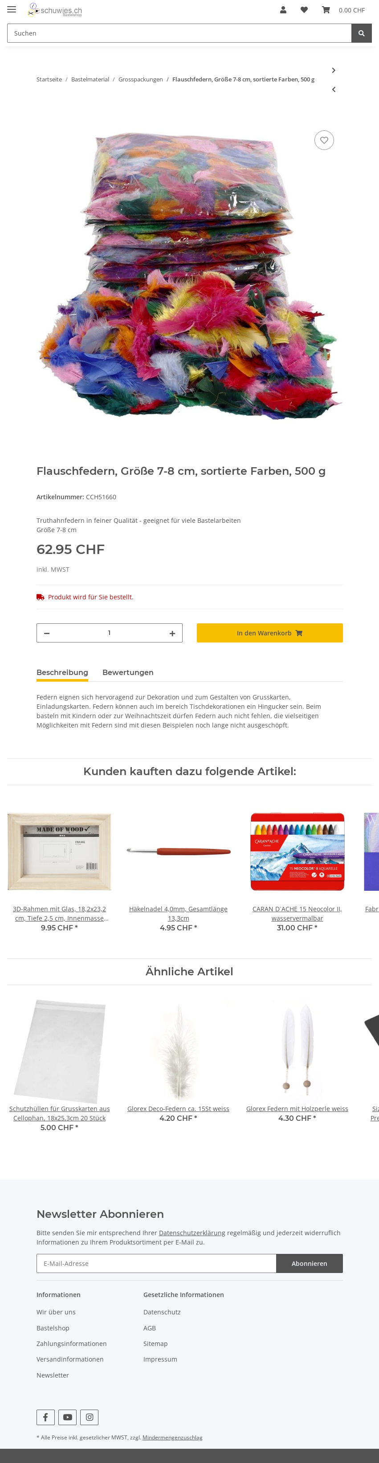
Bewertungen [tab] (128, 672)
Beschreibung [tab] (62, 672)
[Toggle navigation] (11, 5)
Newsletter (53, 1375)
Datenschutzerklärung (192, 1233)
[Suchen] (179, 33)
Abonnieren (309, 1263)
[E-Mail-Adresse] (157, 1263)
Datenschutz (162, 1312)
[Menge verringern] (47, 633)
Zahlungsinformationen (72, 1343)
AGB (149, 1328)
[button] (283, 10)
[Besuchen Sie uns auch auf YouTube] (67, 1417)
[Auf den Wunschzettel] (324, 140)
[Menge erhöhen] (172, 633)
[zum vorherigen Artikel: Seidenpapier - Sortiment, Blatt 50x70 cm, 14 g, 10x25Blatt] (334, 89)
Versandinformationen (70, 1359)
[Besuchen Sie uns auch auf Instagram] (89, 1417)
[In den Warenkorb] (44, 118)
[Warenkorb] (343, 10)
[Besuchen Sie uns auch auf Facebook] (46, 1417)
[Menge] (109, 633)
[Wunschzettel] (304, 10)
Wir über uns (56, 1312)
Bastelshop (53, 1328)
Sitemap (155, 1343)
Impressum (160, 1359)
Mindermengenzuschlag (173, 1437)
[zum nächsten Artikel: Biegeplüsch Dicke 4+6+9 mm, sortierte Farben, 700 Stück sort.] (334, 70)
